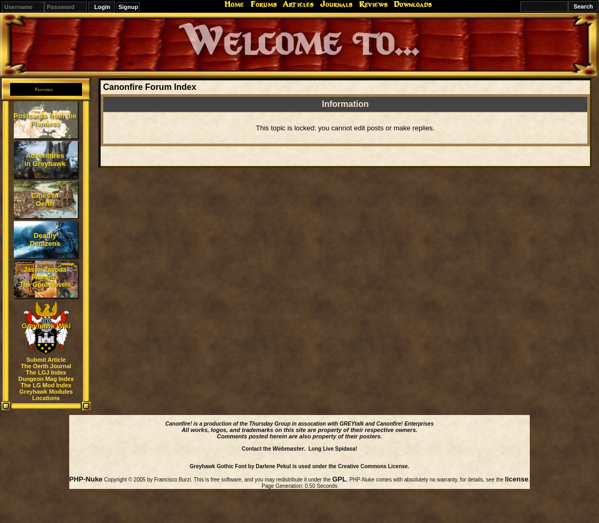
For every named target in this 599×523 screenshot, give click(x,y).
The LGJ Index (46, 372)
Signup (128, 7)
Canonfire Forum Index (149, 87)
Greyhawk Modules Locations (45, 394)
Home (234, 4)
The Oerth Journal (46, 366)
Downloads (412, 4)
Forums (263, 4)
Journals (336, 4)
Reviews (373, 4)
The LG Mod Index (46, 385)
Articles (298, 4)
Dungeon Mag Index (46, 379)
